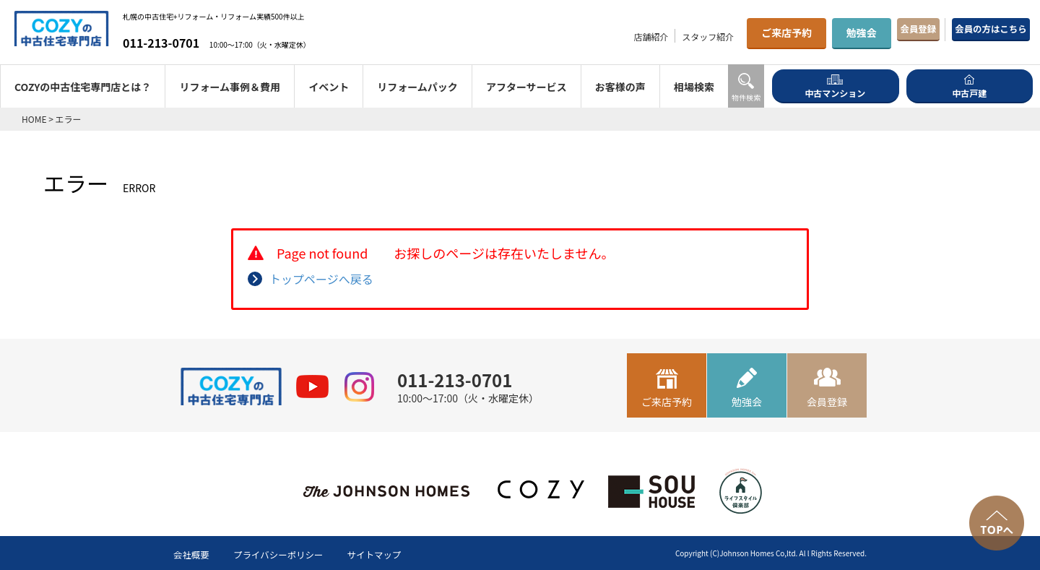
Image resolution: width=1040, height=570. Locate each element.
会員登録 (873, 32)
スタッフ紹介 (650, 36)
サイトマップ (393, 554)
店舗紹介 (593, 36)
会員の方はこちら (975, 32)
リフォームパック (417, 86)
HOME (34, 119)
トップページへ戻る (321, 279)
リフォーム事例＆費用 (229, 86)
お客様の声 (620, 86)
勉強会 (804, 32)
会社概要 (193, 554)
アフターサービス (526, 86)
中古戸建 (969, 86)
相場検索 (694, 86)
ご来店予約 (728, 32)
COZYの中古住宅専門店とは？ (82, 86)
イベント (328, 86)
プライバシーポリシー (288, 554)
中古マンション (835, 86)
